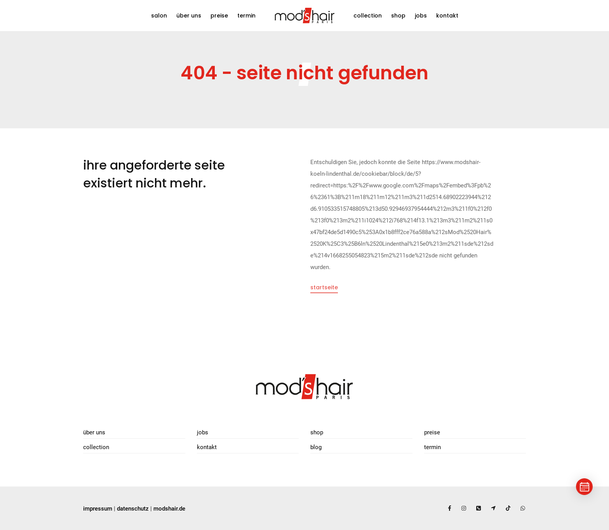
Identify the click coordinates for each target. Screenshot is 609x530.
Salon (159, 15)
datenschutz (133, 508)
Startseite (324, 287)
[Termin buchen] (584, 486)
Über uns (188, 15)
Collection (367, 15)
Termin (246, 15)
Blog (316, 447)
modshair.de (169, 508)
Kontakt (447, 15)
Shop (398, 15)
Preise (219, 15)
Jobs (421, 15)
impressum (97, 508)
